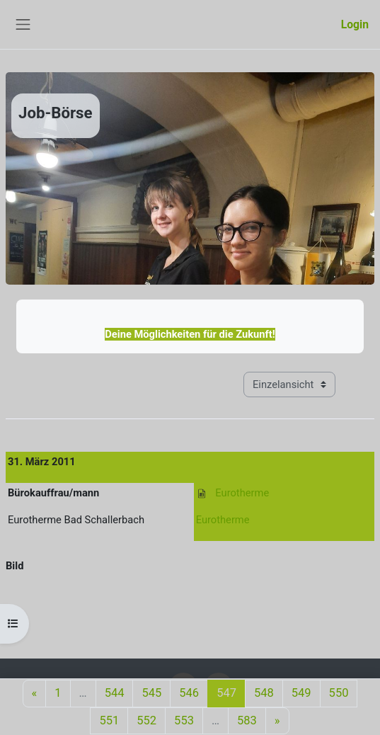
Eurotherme (242, 492)
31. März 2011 (42, 461)
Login (355, 24)
